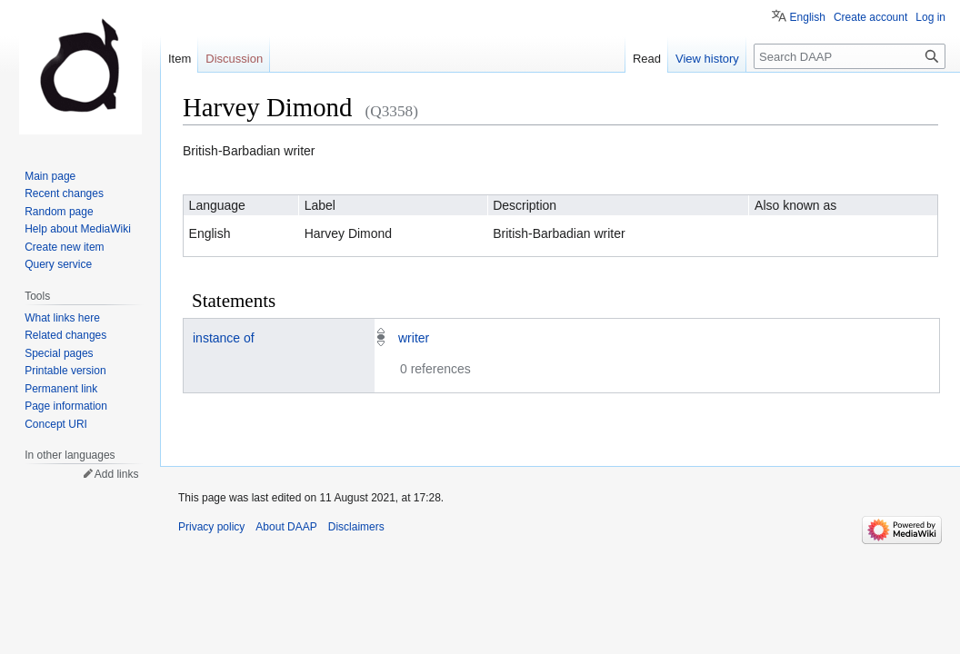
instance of (224, 338)
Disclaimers (356, 526)
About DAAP (285, 526)
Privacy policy (211, 526)
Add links (117, 474)
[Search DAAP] (849, 56)
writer (413, 338)
